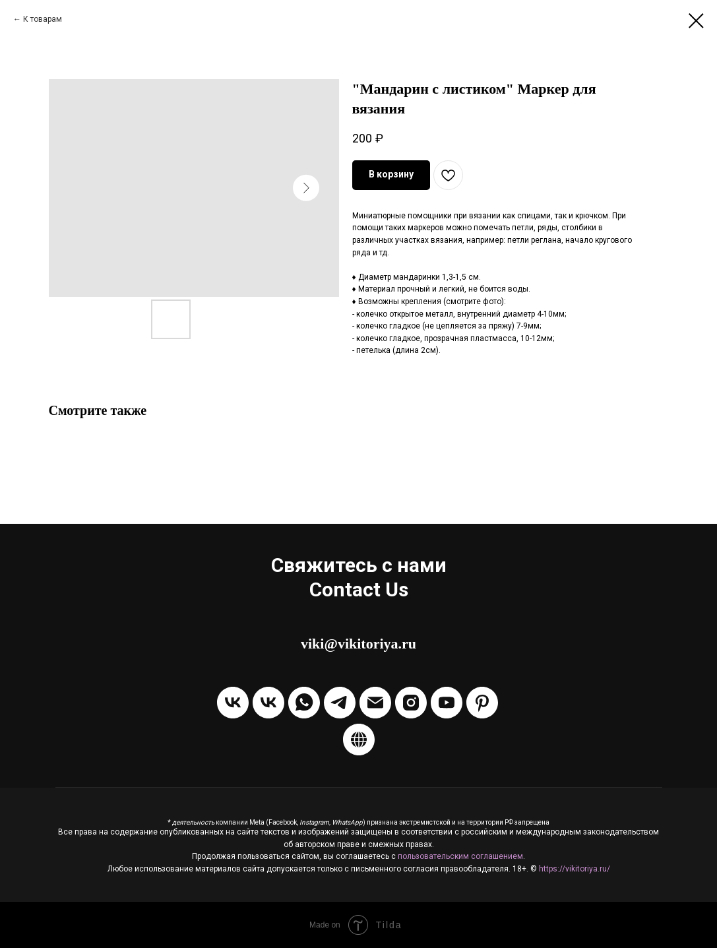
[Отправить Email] (375, 702)
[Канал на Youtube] (446, 702)
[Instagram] (411, 702)
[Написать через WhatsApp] (304, 702)
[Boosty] (359, 739)
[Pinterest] (482, 702)
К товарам (42, 19)
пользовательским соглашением (460, 856)
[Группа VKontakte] (233, 702)
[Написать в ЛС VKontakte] (268, 702)
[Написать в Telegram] (340, 702)
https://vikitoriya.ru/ (574, 868)
